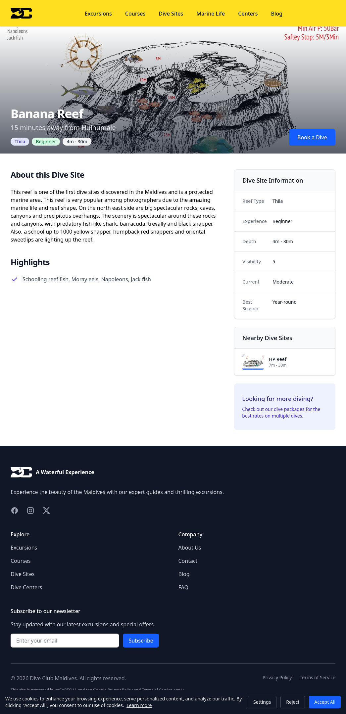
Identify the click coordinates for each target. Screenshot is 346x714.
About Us (189, 547)
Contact (188, 560)
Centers (248, 13)
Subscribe (140, 640)
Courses (135, 13)
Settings (262, 702)
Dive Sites (171, 13)
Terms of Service (317, 677)
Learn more (139, 705)
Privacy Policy (277, 677)
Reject (292, 702)
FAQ (183, 587)
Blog (276, 13)
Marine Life (210, 13)
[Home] (21, 13)
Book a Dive (312, 137)
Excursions (98, 13)
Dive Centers (26, 587)
